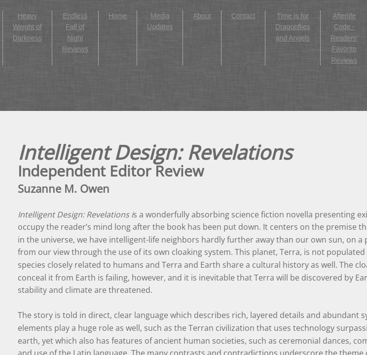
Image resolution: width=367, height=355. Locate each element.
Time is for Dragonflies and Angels (292, 27)
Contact (243, 16)
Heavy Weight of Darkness (27, 27)
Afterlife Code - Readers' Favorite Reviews (344, 38)
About (202, 16)
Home (118, 16)
